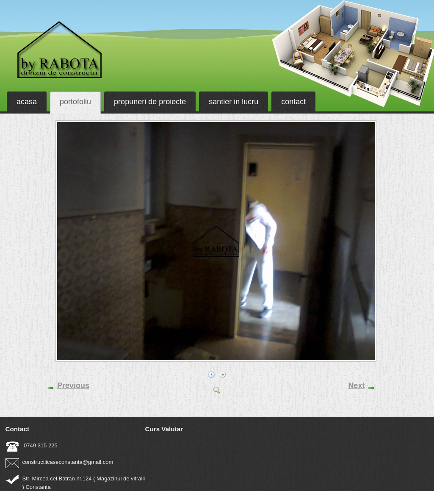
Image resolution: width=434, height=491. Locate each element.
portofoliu (75, 101)
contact (293, 101)
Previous (73, 385)
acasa (27, 101)
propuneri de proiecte (150, 101)
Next (356, 385)
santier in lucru (233, 101)
